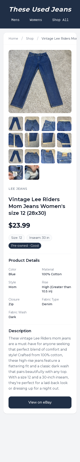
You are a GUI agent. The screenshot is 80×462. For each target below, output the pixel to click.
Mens (15, 20)
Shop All (60, 20)
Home (13, 38)
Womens (36, 20)
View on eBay (40, 402)
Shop (30, 38)
